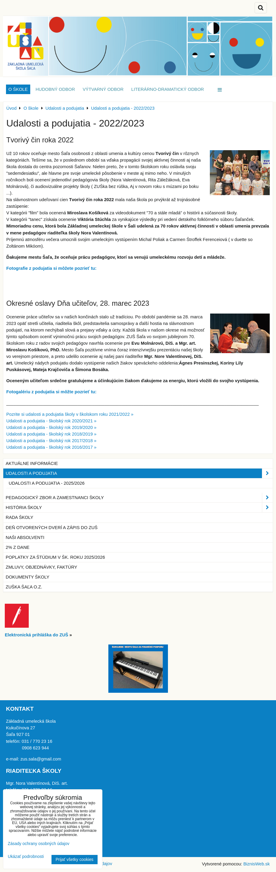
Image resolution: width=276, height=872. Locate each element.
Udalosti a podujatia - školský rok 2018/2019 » (51, 434)
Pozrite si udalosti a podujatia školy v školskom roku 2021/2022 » (70, 414)
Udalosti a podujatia (139, 473)
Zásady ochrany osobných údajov (38, 843)
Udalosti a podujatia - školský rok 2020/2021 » (51, 420)
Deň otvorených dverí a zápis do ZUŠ (52, 527)
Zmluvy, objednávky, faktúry (41, 567)
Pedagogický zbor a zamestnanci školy (139, 497)
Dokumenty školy (27, 577)
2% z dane (17, 547)
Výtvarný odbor (103, 89)
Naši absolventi (25, 537)
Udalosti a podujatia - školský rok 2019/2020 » (51, 427)
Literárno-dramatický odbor (167, 89)
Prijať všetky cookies (74, 859)
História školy (139, 507)
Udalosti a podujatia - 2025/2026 (46, 483)
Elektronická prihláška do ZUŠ (36, 634)
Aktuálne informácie (32, 463)
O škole (18, 89)
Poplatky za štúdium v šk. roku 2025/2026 (55, 557)
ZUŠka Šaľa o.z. (24, 587)
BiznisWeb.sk (256, 864)
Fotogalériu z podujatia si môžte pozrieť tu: (51, 391)
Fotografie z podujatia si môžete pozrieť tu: (51, 268)
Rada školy (19, 517)
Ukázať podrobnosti (26, 856)
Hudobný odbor (55, 89)
